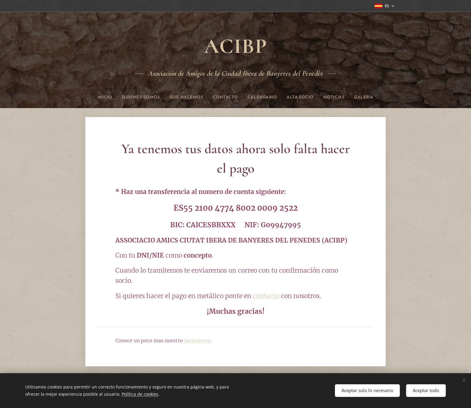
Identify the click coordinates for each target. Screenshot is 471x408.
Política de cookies (140, 394)
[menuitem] (93, 97)
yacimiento (197, 340)
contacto (266, 296)
